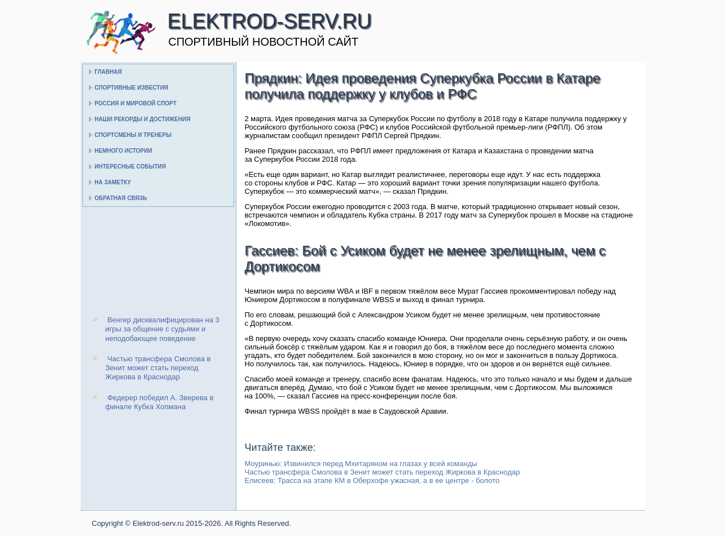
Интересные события (130, 166)
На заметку (113, 182)
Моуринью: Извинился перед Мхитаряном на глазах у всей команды (361, 463)
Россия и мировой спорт (136, 103)
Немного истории (123, 151)
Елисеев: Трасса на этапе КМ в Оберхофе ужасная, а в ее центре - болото (372, 480)
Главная (108, 72)
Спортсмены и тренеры (133, 135)
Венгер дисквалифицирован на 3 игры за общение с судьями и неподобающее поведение (162, 329)
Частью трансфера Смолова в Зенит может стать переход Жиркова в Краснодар (158, 368)
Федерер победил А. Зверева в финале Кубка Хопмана (160, 402)
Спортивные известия (132, 88)
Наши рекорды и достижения (143, 119)
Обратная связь (121, 198)
